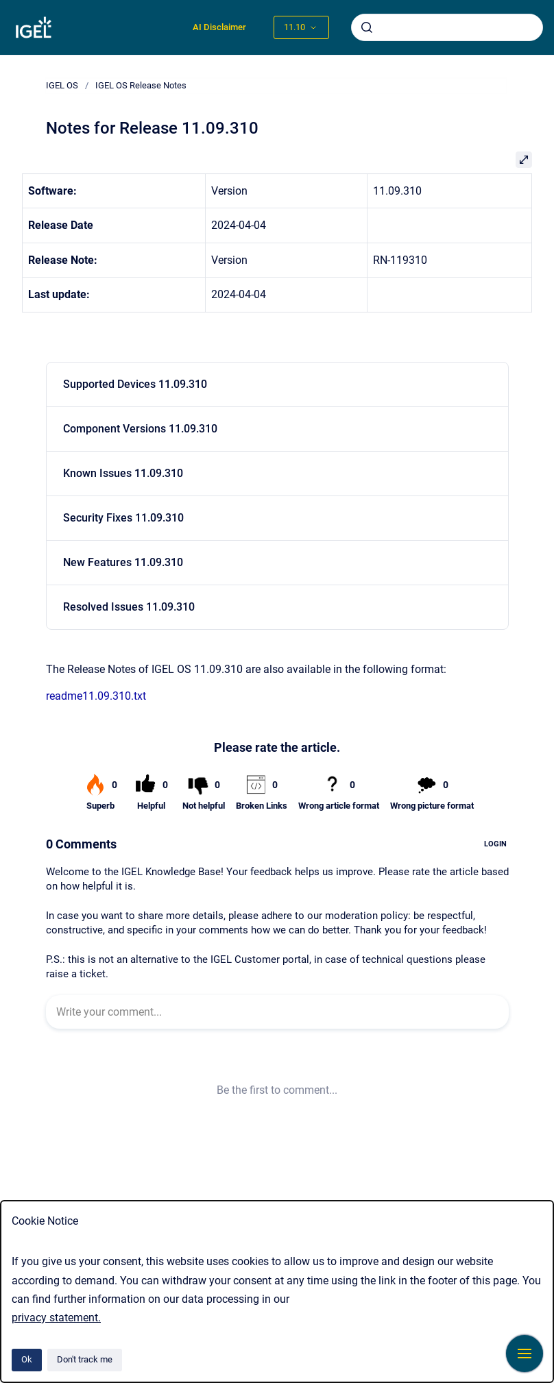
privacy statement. (56, 1317)
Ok (26, 1359)
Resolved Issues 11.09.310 (129, 606)
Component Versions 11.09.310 (140, 428)
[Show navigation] (524, 1353)
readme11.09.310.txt (96, 695)
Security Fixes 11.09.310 (123, 517)
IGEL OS (62, 85)
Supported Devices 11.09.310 (135, 384)
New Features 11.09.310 (123, 562)
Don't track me (84, 1359)
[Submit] (367, 27)
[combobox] (447, 27)
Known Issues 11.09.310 (123, 473)
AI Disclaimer (219, 27)
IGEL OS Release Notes (140, 85)
